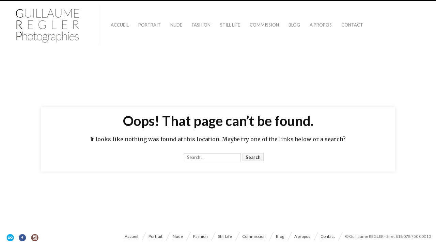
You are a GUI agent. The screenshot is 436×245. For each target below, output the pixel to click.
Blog (294, 25)
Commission (264, 25)
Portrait (149, 25)
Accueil (120, 25)
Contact (352, 25)
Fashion (201, 25)
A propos (321, 25)
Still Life (230, 25)
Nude (176, 25)
